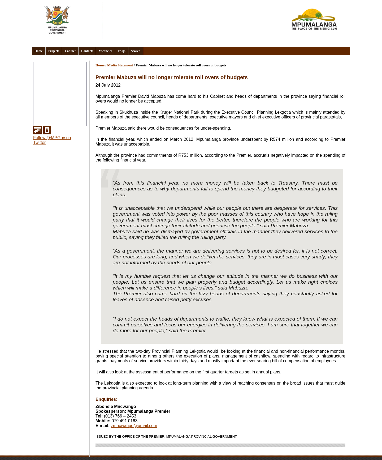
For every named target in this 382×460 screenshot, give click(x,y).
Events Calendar (49, 91)
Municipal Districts (51, 116)
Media (40, 110)
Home (38, 51)
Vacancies (105, 51)
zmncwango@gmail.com (134, 425)
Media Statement (120, 65)
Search (135, 51)
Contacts (87, 51)
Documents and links (53, 84)
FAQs (121, 51)
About (40, 72)
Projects (53, 51)
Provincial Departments (55, 103)
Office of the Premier (53, 97)
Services (42, 123)
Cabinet (70, 51)
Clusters (42, 78)
